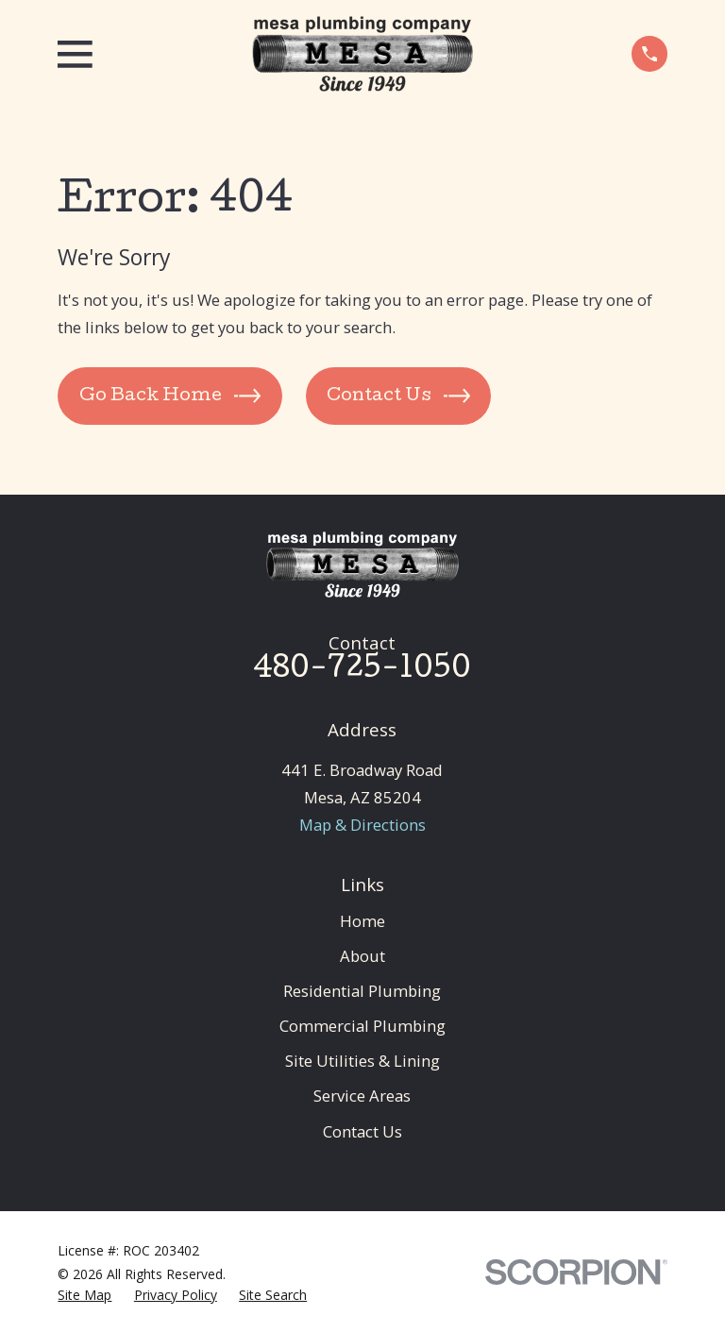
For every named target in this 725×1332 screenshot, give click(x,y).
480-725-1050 (362, 670)
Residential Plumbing (362, 991)
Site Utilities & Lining (362, 1060)
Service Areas (362, 1095)
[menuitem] (84, 1295)
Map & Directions (362, 824)
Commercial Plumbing (362, 1026)
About (362, 956)
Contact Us (362, 1131)
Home (362, 921)
